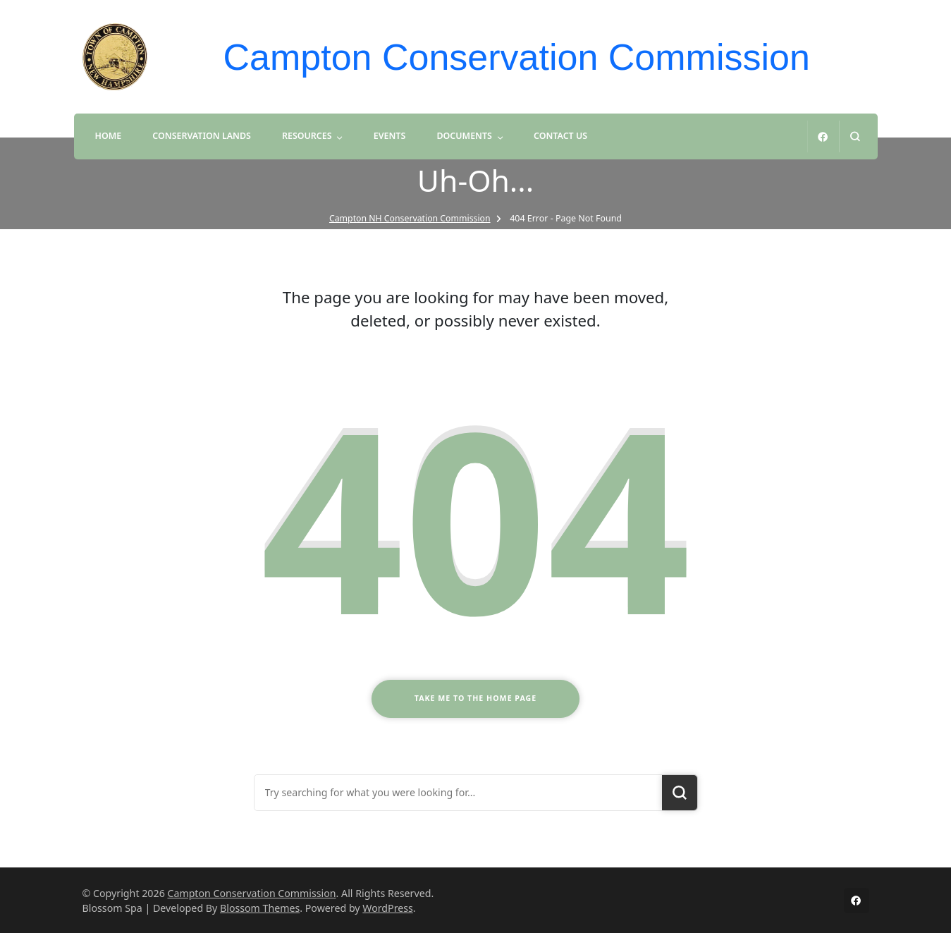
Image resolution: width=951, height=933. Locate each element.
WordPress (388, 908)
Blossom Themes (260, 908)
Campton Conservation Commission (516, 57)
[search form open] (855, 136)
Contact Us (560, 136)
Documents (463, 136)
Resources (307, 136)
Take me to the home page (476, 699)
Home (108, 136)
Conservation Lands (201, 136)
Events (390, 136)
